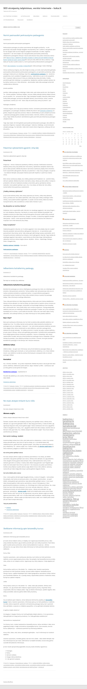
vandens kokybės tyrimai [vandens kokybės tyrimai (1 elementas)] (68, 506)
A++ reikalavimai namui (68, 265)
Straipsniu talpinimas (70, 219)
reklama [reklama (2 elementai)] (73, 480)
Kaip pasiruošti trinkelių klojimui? (71, 254)
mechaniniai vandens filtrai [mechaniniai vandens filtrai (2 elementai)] (73, 461)
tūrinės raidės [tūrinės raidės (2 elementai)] (68, 494)
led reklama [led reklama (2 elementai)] (67, 454)
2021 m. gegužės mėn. (68, 384)
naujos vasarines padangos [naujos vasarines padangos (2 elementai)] (73, 475)
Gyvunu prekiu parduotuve (71, 186)
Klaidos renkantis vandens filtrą (71, 322)
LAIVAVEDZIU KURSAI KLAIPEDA (38, 665)
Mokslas (45, 16)
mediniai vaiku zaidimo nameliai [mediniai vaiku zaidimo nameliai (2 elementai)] (71, 468)
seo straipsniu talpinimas (71, 304)
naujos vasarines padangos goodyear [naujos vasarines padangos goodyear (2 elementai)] (73, 478)
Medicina (65, 99)
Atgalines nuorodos (69, 276)
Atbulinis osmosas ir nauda (69, 244)
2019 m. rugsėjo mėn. (68, 394)
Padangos (65, 103)
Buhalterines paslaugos (10, 372)
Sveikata (65, 16)
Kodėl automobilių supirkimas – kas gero (73, 280)
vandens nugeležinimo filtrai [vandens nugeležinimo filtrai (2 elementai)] (71, 510)
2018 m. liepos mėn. (68, 407)
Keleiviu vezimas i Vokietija (11, 245)
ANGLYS (52, 514)
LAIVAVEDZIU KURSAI (8, 665)
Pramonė (25, 514)
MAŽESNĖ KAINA (33, 516)
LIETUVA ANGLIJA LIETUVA (17, 255)
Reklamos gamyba (67, 111)
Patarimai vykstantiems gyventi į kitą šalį (21, 148)
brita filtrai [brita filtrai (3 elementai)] (68, 437)
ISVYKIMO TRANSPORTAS (38, 253)
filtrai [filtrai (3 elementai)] (77, 444)
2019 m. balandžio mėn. (69, 398)
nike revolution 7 (12, 66)
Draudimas (36, 16)
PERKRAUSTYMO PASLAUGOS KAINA (26, 135)
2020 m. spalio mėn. (68, 390)
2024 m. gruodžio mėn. (68, 374)
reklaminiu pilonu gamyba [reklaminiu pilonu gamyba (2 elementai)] (73, 487)
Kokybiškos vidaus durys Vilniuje (71, 262)
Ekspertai (66, 249)
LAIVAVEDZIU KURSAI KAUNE (22, 665)
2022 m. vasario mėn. (68, 378)
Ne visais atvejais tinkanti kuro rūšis (19, 400)
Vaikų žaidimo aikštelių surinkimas (71, 46)
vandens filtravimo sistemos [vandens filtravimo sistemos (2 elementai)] (70, 502)
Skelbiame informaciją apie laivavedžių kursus (23, 528)
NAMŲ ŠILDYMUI (42, 516)
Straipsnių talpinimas (9, 382)
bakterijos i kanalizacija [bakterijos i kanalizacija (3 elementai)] (68, 420)
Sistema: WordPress (8, 682)
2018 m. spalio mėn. (68, 405)
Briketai (8, 507)
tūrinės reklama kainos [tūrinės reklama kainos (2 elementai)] (71, 495)
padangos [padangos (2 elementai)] (66, 480)
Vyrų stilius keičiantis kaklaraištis (71, 180)
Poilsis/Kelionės (55, 16)
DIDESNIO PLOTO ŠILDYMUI (21, 516)
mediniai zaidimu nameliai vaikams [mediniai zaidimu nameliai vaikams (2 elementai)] (73, 471)
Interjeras (65, 93)
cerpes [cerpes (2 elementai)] (65, 442)
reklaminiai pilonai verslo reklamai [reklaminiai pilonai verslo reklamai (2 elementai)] (72, 484)
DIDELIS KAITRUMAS (8, 516)
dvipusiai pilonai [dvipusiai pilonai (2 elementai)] (74, 442)
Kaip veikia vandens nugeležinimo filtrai (73, 319)
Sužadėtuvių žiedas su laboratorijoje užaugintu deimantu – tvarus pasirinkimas (72, 344)
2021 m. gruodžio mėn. (68, 380)
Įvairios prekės (13, 514)
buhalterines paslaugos (40, 386)
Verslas (25, 133)
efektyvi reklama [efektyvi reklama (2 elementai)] (69, 444)
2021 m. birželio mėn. (68, 382)
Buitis (64, 85)
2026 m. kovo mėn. (67, 372)
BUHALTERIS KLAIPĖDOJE (21, 388)
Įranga (64, 95)
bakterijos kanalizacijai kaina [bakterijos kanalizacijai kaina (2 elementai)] (71, 429)
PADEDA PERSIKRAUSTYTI (48, 133)
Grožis (64, 91)
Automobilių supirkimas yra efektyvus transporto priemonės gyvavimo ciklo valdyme (72, 158)
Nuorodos (30, 20)
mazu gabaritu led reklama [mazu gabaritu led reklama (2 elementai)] (73, 459)
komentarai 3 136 (7, 152)
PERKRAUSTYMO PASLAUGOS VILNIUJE (13, 137)
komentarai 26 (7, 39)
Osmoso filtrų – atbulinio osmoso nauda (73, 299)
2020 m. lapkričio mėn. (68, 388)
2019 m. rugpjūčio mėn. (68, 396)
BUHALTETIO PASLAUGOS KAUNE (36, 388)
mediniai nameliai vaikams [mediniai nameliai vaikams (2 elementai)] (73, 462)
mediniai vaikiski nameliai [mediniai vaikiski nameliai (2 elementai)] (72, 464)
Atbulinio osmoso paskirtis (69, 295)
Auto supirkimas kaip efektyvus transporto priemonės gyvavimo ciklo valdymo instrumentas (72, 311)
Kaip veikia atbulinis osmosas (70, 316)
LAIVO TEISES (15, 667)
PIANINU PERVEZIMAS (29, 137)
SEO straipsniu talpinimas (71, 152)
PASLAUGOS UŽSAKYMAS (9, 135)
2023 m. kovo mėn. (67, 376)
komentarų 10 (7, 272)
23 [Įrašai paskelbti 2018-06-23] (78, 142)
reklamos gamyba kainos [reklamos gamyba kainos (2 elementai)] (72, 488)
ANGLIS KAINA (45, 514)
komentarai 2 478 (7, 532)
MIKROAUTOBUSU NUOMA (31, 255)
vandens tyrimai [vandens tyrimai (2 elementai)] (69, 512)
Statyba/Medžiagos (8, 20)
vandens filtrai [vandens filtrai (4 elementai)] (71, 499)
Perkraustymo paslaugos (10, 249)
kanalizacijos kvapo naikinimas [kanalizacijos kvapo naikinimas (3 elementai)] (72, 451)
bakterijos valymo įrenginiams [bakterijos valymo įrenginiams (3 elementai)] (71, 434)
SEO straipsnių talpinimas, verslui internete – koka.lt (32, 8)
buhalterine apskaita (29, 386)
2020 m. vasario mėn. (68, 392)
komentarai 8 (6, 405)
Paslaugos (20, 20)
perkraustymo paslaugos (38, 74)
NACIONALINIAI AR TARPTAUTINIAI (28, 667)
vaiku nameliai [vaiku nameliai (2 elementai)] (68, 497)
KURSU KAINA (46, 663)
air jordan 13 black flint (23, 66)
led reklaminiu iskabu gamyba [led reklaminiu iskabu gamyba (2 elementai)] (71, 457)
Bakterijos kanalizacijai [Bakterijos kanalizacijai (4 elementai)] (69, 424)
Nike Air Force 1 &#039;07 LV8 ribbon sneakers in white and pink (24, 57)
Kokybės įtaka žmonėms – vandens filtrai (73, 72)
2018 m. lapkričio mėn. (68, 402)
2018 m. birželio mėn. (68, 409)
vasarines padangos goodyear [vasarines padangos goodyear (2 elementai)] (70, 516)
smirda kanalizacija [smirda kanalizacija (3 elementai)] (72, 490)
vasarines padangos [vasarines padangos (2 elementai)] (70, 514)
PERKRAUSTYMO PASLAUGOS (45, 255)
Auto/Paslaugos (25, 16)
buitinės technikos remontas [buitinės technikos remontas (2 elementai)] (70, 440)
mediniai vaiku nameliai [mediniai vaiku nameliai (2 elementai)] (72, 466)
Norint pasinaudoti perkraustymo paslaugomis (23, 35)
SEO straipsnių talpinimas (10, 16)
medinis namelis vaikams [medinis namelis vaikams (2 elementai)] (72, 474)
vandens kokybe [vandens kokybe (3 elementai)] (71, 504)
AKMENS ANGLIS (37, 514)
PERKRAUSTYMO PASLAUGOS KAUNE (44, 135)
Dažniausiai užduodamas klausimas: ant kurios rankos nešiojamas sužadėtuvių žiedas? (73, 290)
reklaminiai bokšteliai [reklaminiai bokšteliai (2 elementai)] (71, 482)
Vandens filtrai (66, 119)
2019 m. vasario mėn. (68, 400)
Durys (64, 89)
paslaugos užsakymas (46, 110)
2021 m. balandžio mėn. (69, 386)
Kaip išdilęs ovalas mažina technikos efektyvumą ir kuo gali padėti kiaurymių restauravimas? (73, 165)
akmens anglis (22, 491)
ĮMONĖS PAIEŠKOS (37, 133)
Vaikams (65, 117)
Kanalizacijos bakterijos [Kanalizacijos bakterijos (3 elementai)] (69, 447)
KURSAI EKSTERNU (37, 663)
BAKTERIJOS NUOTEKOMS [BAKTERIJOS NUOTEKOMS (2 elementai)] (72, 431)
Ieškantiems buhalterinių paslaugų (18, 268)
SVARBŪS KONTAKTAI (21, 390)
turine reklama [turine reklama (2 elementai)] (68, 492)
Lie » (80, 146)
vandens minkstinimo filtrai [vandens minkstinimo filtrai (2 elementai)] (73, 507)
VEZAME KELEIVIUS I (8, 257)
